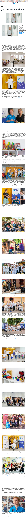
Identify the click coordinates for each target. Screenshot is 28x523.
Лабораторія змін (14, 0)
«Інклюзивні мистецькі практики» (9, 475)
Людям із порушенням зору (14, 2)
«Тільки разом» (21, 97)
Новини (2, 6)
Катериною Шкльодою (19, 100)
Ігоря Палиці (17, 97)
